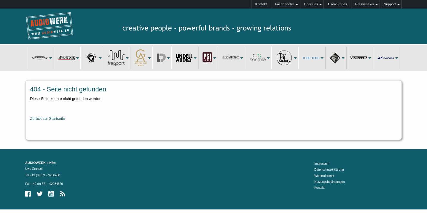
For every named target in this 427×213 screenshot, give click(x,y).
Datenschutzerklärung (329, 169)
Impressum (321, 163)
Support (390, 4)
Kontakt (261, 4)
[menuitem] (261, 4)
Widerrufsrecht (324, 176)
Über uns (311, 4)
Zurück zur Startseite (47, 118)
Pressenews (364, 4)
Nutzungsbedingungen (329, 181)
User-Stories (337, 4)
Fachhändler (284, 4)
